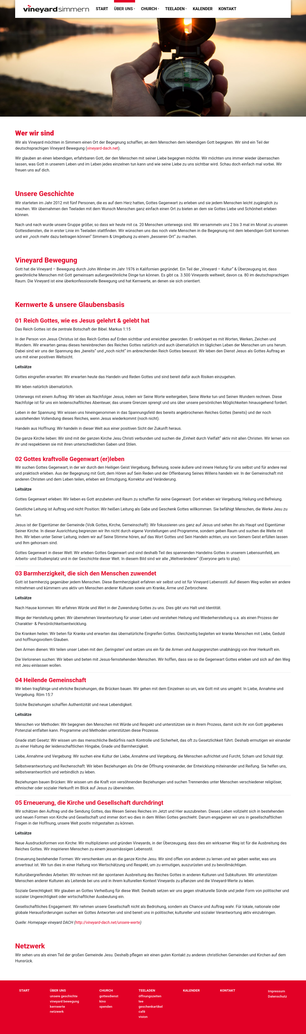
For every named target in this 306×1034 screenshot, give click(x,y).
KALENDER (203, 8)
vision (143, 1017)
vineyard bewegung (64, 1001)
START (102, 8)
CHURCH (149, 8)
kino (102, 1001)
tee (141, 1001)
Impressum (276, 991)
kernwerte (57, 1006)
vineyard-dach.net (102, 148)
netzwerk (57, 1011)
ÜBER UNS (123, 8)
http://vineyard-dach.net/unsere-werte (108, 922)
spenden (105, 1006)
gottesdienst (108, 996)
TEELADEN (175, 8)
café (142, 1011)
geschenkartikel (151, 1006)
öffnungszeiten (150, 996)
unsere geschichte (63, 996)
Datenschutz (277, 996)
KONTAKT (227, 8)
